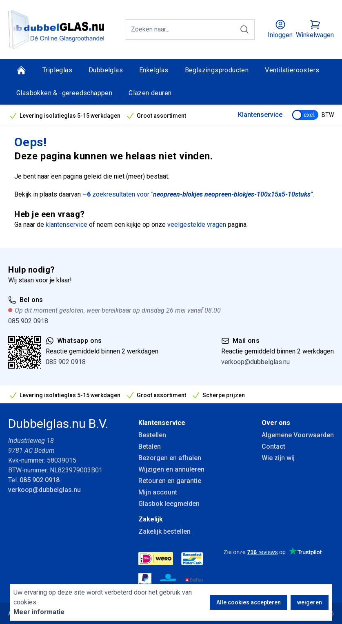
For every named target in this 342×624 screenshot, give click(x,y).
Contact (273, 446)
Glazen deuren (150, 93)
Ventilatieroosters (292, 70)
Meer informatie (38, 612)
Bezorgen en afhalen (169, 458)
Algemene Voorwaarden (298, 435)
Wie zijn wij (278, 458)
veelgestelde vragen (196, 224)
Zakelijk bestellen (164, 531)
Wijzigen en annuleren (171, 469)
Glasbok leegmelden (169, 504)
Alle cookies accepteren (248, 602)
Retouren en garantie (169, 481)
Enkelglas (154, 70)
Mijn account (157, 492)
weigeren (309, 602)
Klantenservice (260, 115)
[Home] (21, 70)
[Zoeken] (244, 29)
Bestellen (152, 435)
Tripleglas (57, 70)
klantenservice (66, 224)
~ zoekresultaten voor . (198, 194)
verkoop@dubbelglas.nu (255, 362)
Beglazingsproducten (217, 70)
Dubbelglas (106, 70)
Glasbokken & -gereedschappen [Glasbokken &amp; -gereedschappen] (64, 93)
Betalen (149, 446)
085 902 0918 (28, 321)
